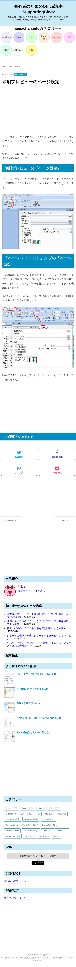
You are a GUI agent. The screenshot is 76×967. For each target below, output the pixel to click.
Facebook (56, 454)
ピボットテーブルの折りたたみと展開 (36, 674)
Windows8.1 (62, 831)
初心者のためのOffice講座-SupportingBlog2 (44, 957)
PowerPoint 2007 (30, 825)
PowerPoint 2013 (50, 825)
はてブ (19, 470)
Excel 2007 (54, 808)
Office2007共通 (13, 819)
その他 (56, 836)
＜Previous (11, 520)
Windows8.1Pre (13, 836)
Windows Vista (12, 831)
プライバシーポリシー (16, 898)
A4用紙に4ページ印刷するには (33, 688)
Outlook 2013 (12, 825)
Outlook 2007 (48, 819)
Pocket (57, 470)
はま (23, 586)
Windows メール (31, 831)
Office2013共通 (31, 819)
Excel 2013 (11, 814)
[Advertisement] (38, 110)
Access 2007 (11, 808)
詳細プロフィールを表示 (31, 591)
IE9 (38, 814)
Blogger (43, 954)
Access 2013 (27, 808)
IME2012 (62, 814)
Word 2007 (29, 836)
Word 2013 (44, 836)
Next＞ (65, 520)
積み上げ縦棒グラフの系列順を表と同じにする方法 (35, 628)
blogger (41, 808)
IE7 (30, 814)
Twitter (19, 454)
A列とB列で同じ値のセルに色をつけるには (39, 718)
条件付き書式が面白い (28, 703)
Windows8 (47, 831)
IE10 (22, 814)
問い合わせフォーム (15, 881)
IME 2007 (49, 814)
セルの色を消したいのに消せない (34, 732)
